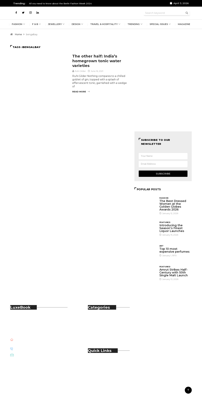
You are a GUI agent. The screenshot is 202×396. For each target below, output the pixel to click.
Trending (135, 24)
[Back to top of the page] (188, 390)
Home (18, 34)
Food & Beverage (105, 324)
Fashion (18, 24)
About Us (100, 360)
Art (161, 246)
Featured (164, 222)
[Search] (186, 12)
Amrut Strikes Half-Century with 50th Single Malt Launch (173, 272)
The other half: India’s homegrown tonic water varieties (96, 61)
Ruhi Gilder (80, 71)
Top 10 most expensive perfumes (174, 250)
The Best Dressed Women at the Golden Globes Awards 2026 (172, 205)
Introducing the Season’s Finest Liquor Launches (172, 228)
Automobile (101, 317)
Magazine (184, 24)
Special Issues (161, 24)
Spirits (98, 331)
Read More (81, 91)
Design (78, 24)
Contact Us (101, 364)
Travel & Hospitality (105, 24)
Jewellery (56, 24)
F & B (36, 24)
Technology (101, 334)
